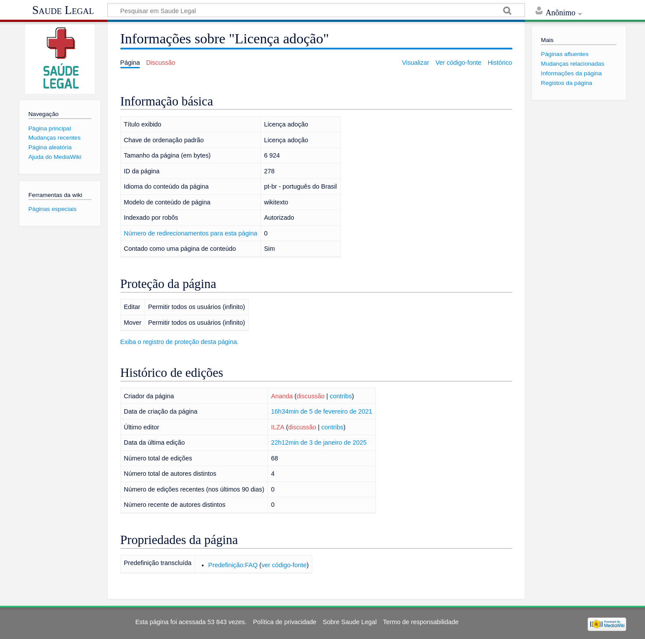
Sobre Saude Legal (350, 621)
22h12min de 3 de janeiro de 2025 (319, 442)
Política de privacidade (285, 621)
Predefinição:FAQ (233, 565)
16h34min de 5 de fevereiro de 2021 (321, 411)
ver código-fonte (284, 565)
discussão (310, 396)
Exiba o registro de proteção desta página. (179, 341)
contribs (341, 396)
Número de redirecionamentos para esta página (190, 233)
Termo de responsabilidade (421, 621)
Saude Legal (63, 10)
